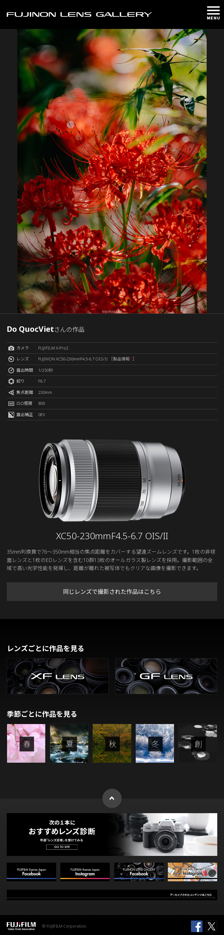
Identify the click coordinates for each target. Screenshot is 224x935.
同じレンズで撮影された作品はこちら (112, 591)
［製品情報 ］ (123, 359)
